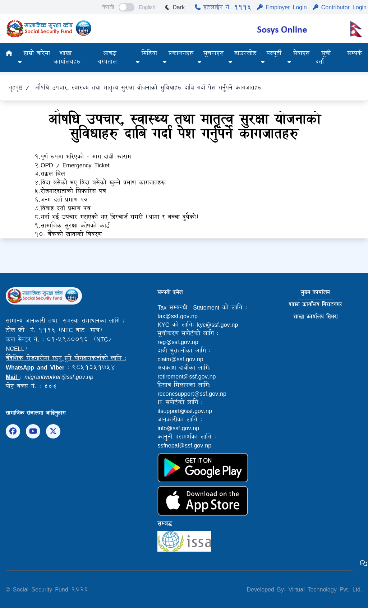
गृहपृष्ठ (16, 87)
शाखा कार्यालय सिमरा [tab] (315, 316)
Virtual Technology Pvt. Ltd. (324, 589)
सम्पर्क (354, 53)
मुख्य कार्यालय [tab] (315, 292)
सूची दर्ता (323, 57)
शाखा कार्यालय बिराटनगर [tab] (315, 304)
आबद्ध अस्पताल (107, 57)
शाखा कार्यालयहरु (67, 57)
